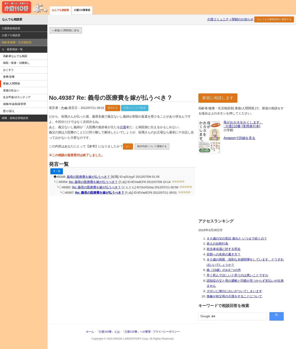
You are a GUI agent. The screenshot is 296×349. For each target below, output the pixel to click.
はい (127, 146)
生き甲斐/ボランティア (17, 97)
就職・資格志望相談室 (15, 118)
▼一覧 (56, 171)
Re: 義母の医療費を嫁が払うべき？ (93, 182)
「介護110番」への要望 (136, 331)
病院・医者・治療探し (16, 62)
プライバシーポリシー (166, 331)
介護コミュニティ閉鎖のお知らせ (230, 19)
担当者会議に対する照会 (223, 249)
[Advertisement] (169, 64)
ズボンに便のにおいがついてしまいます (234, 291)
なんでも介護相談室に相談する (274, 19)
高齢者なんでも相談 (15, 56)
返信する (113, 107)
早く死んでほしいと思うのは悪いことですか (237, 275)
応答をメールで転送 (135, 107)
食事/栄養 (9, 76)
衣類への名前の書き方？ (223, 254)
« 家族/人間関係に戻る (65, 30)
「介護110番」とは (107, 331)
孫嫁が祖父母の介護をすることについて (234, 296)
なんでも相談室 (60, 10)
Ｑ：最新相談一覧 (12, 49)
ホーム (90, 331)
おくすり (8, 69)
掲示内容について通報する (152, 146)
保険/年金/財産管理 (14, 104)
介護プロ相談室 (11, 35)
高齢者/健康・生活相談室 (17, 42)
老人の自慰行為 (217, 243)
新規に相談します (218, 98)
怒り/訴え (9, 111)
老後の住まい (11, 90)
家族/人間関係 (11, 83)
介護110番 (24, 7)
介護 (123, 127)
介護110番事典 (82, 10)
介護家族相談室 (11, 28)
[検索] (232, 316)
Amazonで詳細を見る (239, 138)
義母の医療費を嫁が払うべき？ (88, 176)
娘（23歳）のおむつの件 (224, 270)
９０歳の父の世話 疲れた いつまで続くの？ (237, 238)
